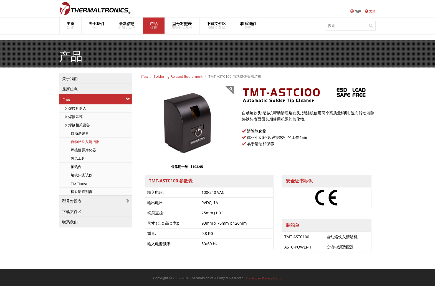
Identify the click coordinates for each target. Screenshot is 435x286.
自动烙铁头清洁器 (85, 141)
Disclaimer (253, 278)
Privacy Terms (272, 278)
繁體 (372, 11)
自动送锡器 (79, 133)
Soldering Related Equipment (178, 76)
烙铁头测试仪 (81, 174)
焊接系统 (73, 116)
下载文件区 (72, 211)
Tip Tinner (79, 183)
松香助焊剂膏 (81, 191)
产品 (66, 99)
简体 (358, 11)
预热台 (76, 166)
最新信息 (70, 89)
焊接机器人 (75, 108)
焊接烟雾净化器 (83, 149)
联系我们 (70, 222)
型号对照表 (72, 201)
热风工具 (77, 158)
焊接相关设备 (77, 124)
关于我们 (70, 78)
